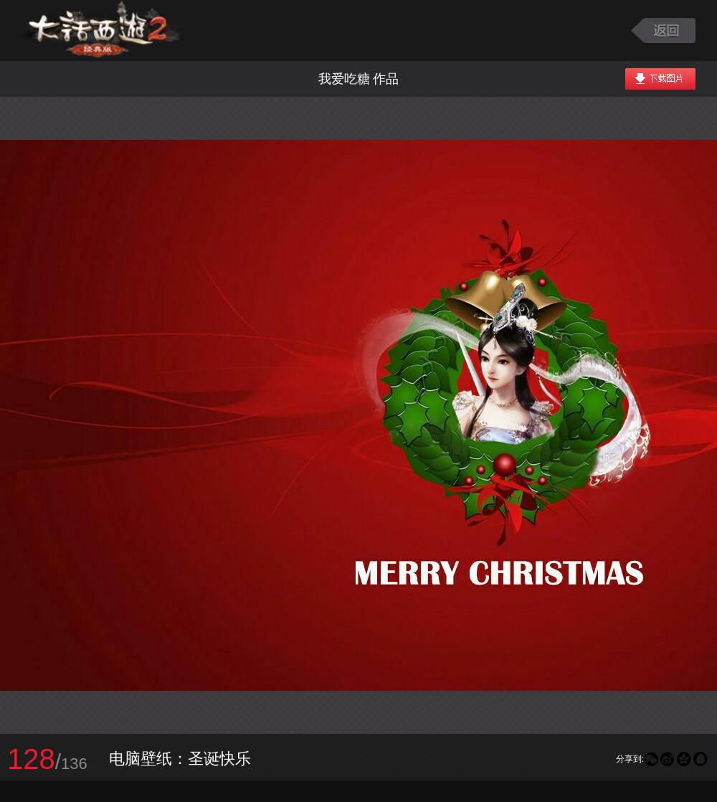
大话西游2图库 (102, 30)
